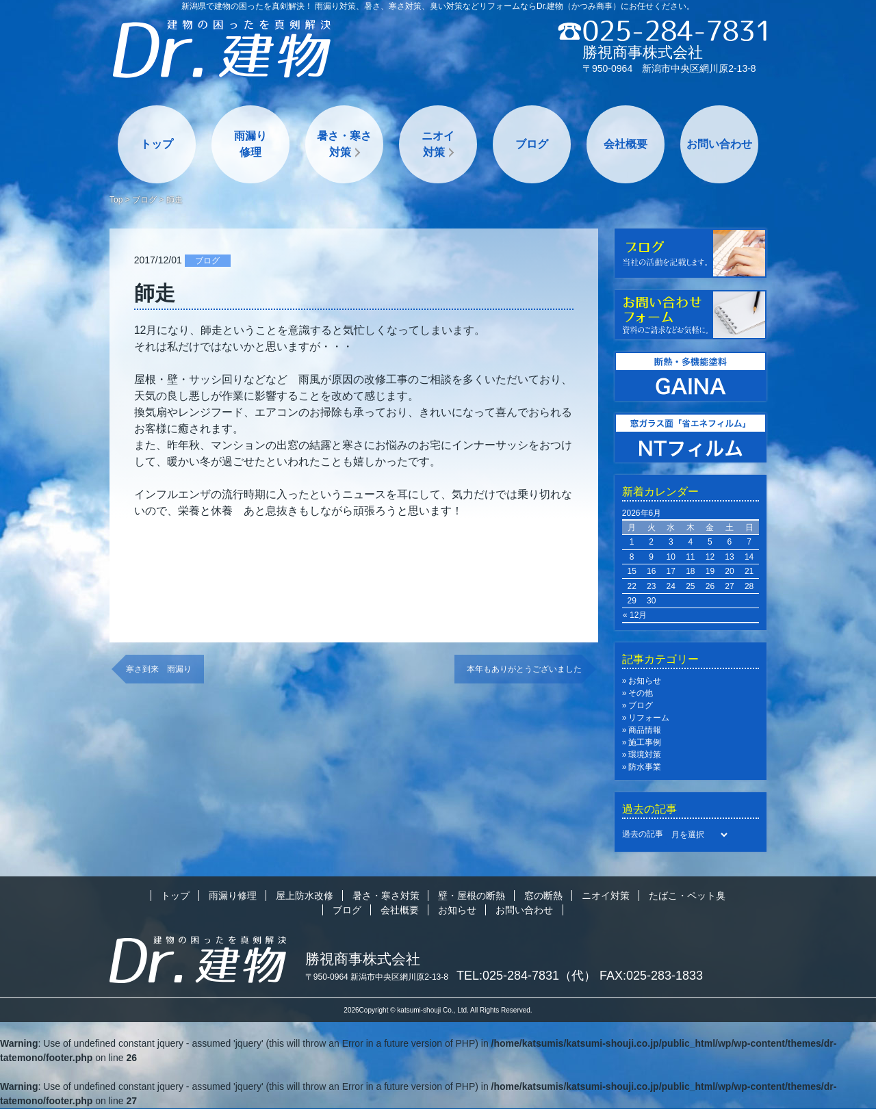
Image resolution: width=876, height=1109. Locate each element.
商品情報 (644, 730)
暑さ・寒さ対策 (344, 144)
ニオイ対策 (438, 144)
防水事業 (644, 767)
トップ (156, 144)
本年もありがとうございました (524, 669)
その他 (640, 693)
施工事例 (644, 742)
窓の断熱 (543, 895)
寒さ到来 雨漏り (159, 669)
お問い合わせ (719, 144)
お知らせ (644, 681)
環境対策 (644, 754)
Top (116, 200)
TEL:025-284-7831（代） (526, 975)
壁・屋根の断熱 (471, 895)
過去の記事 (642, 834)
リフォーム (648, 717)
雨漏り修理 (250, 144)
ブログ (531, 144)
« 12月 (635, 615)
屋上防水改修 (304, 895)
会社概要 (625, 144)
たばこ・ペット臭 (687, 895)
